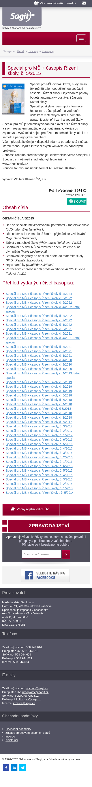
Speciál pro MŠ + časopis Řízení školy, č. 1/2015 (39, 488)
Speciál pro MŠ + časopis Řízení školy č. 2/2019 (39, 386)
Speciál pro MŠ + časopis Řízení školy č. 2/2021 (39, 351)
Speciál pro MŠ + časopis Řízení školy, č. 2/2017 (39, 431)
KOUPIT (80, 201)
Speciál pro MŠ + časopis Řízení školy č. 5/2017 (39, 422)
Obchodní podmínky (18, 729)
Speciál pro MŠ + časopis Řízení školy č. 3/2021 (39, 347)
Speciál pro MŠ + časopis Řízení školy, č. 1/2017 (39, 435)
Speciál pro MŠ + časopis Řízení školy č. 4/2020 (39, 360)
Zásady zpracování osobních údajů (28, 732)
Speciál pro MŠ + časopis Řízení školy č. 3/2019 (39, 382)
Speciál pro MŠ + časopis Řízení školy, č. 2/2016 (39, 457)
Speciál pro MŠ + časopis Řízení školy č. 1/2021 (39, 355)
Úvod (20, 51)
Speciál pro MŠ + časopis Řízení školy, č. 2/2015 (39, 484)
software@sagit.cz (27, 695)
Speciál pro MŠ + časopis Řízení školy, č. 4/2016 (39, 448)
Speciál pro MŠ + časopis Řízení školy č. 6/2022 (39, 298)
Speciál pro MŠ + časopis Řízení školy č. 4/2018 (39, 404)
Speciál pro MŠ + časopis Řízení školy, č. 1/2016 (39, 461)
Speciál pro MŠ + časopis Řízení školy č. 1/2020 (39, 369)
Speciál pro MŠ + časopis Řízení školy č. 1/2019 (39, 391)
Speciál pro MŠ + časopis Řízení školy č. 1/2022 (39, 324)
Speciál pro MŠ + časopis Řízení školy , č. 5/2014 (40, 492)
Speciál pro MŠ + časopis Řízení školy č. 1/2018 (39, 417)
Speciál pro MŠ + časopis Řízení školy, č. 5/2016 (39, 444)
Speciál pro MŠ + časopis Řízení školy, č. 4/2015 (39, 475)
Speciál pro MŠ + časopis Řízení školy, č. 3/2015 (39, 479)
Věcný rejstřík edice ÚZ (33, 509)
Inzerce (10, 736)
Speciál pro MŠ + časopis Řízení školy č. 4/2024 (39, 293)
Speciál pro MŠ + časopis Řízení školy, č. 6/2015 (39, 466)
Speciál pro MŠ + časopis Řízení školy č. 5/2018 (39, 400)
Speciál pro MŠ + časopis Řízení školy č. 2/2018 (39, 413)
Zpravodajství (15, 537)
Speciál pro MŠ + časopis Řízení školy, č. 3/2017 (39, 426)
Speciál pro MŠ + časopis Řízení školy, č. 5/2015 (39, 470)
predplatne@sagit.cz (35, 692)
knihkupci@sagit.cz (28, 699)
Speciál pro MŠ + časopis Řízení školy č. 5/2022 (39, 302)
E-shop (33, 51)
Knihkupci (12, 740)
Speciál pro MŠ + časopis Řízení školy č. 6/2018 (39, 395)
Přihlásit (66, 554)
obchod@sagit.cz (37, 688)
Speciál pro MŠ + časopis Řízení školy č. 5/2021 (39, 333)
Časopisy (48, 51)
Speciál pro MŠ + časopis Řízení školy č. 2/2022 (39, 320)
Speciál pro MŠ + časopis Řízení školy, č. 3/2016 (39, 453)
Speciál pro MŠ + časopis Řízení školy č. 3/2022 (39, 316)
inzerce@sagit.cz (24, 703)
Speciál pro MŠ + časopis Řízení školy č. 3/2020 (39, 364)
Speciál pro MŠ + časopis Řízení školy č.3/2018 (38, 408)
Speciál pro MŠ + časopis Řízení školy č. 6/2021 (39, 329)
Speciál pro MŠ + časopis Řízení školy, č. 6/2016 (39, 439)
